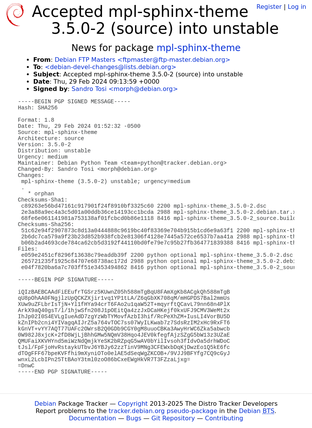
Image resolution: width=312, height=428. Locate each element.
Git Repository (173, 418)
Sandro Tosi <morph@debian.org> (125, 89)
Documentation (92, 418)
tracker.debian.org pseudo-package (163, 411)
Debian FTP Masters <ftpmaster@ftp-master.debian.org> (142, 59)
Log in (297, 6)
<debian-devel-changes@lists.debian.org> (111, 67)
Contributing (224, 418)
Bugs (134, 418)
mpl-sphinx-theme (199, 48)
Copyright (133, 403)
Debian (45, 403)
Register (269, 6)
